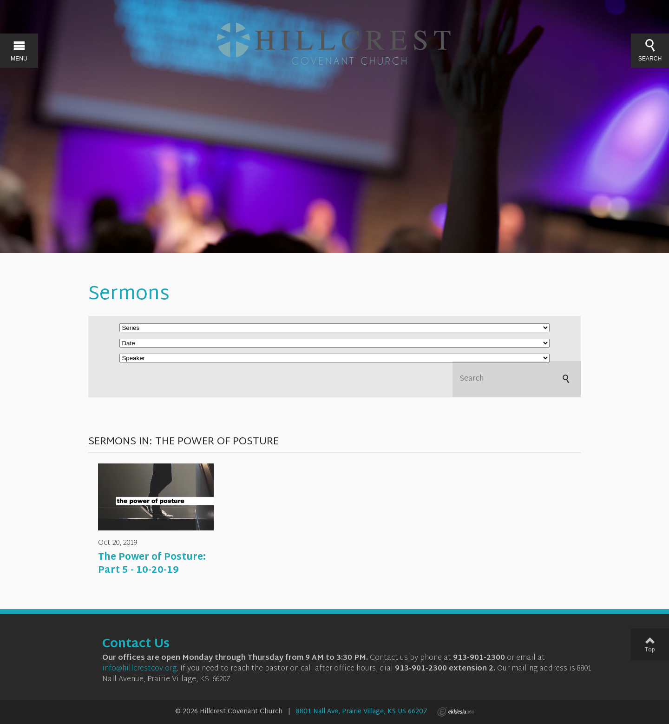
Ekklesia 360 (455, 712)
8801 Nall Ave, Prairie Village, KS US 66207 (361, 711)
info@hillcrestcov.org (139, 669)
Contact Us (136, 644)
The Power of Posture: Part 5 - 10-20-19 (152, 564)
